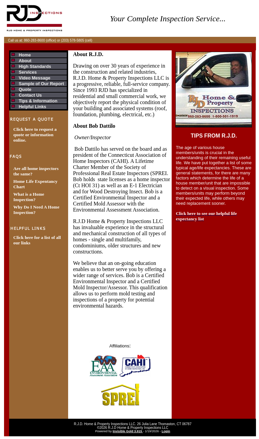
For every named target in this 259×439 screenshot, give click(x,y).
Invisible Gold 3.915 (128, 431)
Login (166, 431)
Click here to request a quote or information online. (34, 135)
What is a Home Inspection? (28, 197)
